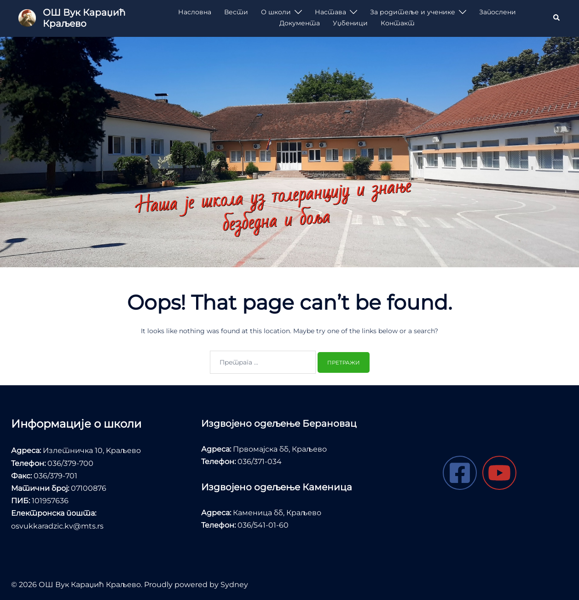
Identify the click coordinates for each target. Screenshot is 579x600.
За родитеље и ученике (412, 12)
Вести (236, 12)
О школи (276, 12)
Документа (299, 23)
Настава (330, 12)
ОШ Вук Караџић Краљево (84, 18)
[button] (557, 18)
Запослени (497, 12)
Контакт (398, 23)
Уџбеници (350, 23)
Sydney (234, 584)
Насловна (194, 12)
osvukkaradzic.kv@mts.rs (57, 526)
